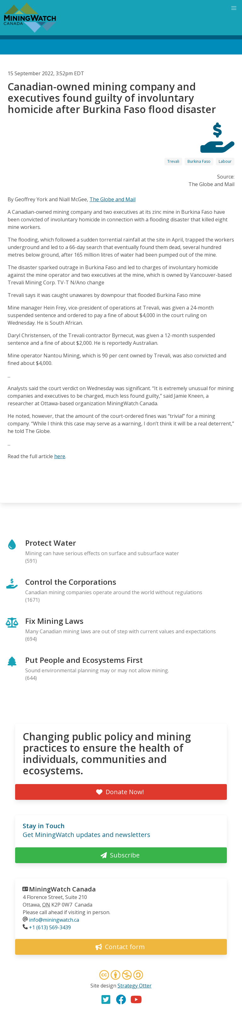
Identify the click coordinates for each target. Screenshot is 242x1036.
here (59, 456)
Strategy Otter (135, 985)
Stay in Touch (44, 826)
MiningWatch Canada (62, 889)
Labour (225, 161)
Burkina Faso (198, 161)
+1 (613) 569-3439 (50, 927)
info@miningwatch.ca (54, 919)
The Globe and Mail (112, 199)
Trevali (173, 161)
